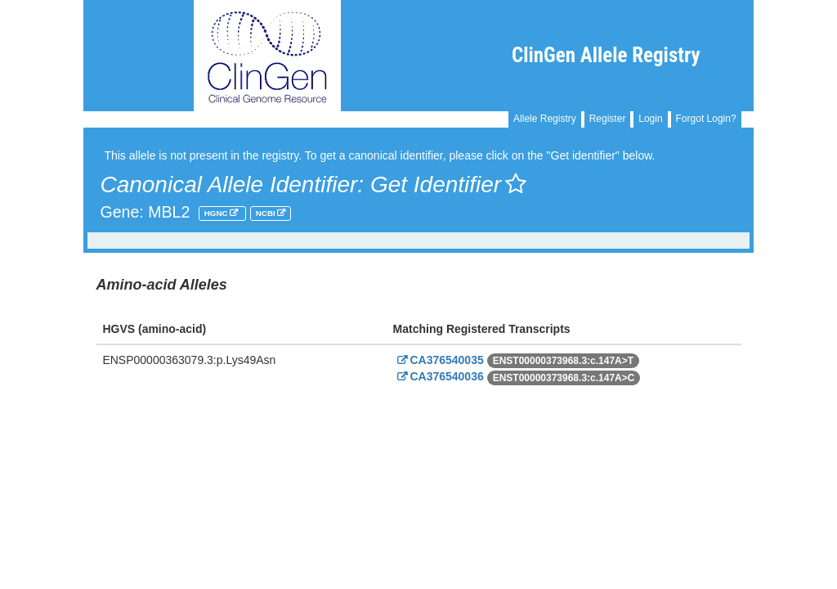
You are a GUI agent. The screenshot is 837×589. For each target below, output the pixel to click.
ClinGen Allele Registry (606, 55)
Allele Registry (544, 118)
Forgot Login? (706, 118)
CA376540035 (438, 359)
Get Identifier (448, 184)
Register (607, 118)
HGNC (217, 213)
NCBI (267, 213)
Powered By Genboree (673, 416)
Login (650, 118)
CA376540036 (438, 376)
